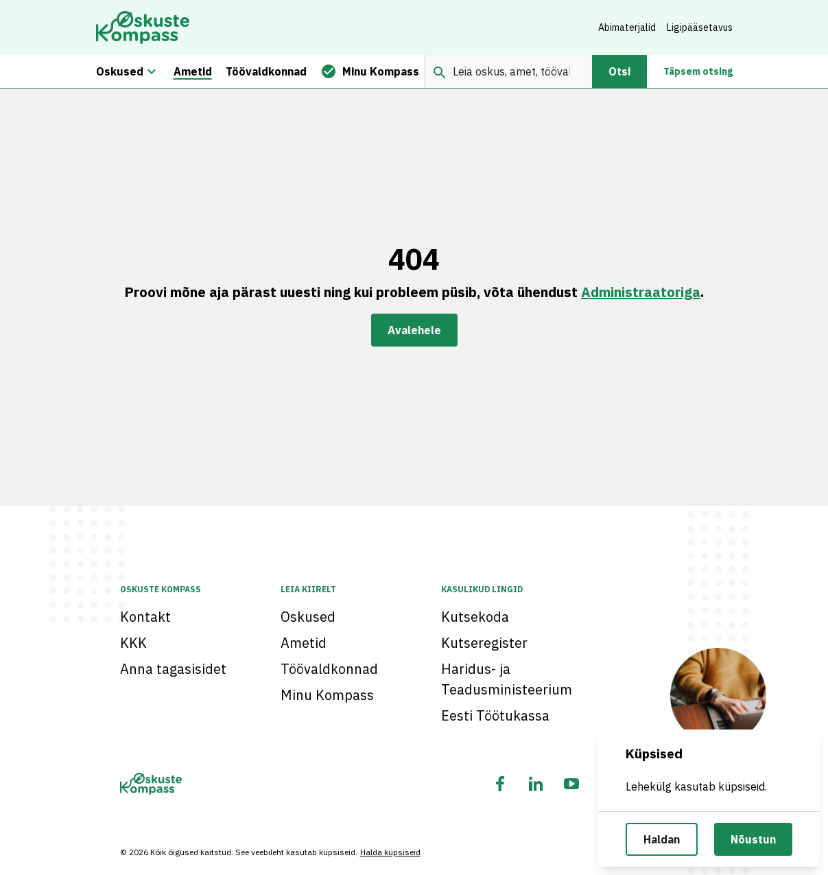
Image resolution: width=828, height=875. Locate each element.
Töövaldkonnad (329, 669)
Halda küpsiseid (390, 852)
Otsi (619, 71)
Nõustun (753, 839)
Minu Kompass (327, 695)
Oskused (308, 616)
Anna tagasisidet (173, 669)
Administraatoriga (640, 292)
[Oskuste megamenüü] (151, 71)
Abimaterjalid (627, 27)
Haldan (661, 839)
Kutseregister (484, 642)
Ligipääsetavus (700, 27)
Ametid (304, 642)
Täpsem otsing (698, 71)
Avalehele (414, 330)
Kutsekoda (475, 616)
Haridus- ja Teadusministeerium (506, 679)
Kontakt (145, 616)
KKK (133, 642)
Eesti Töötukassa (495, 715)
